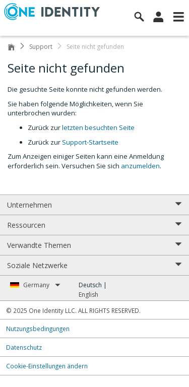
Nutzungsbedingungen (38, 329)
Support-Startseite (90, 142)
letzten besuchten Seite (98, 127)
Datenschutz (24, 347)
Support (40, 46)
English (88, 294)
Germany (41, 285)
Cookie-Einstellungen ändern (47, 366)
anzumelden (140, 165)
